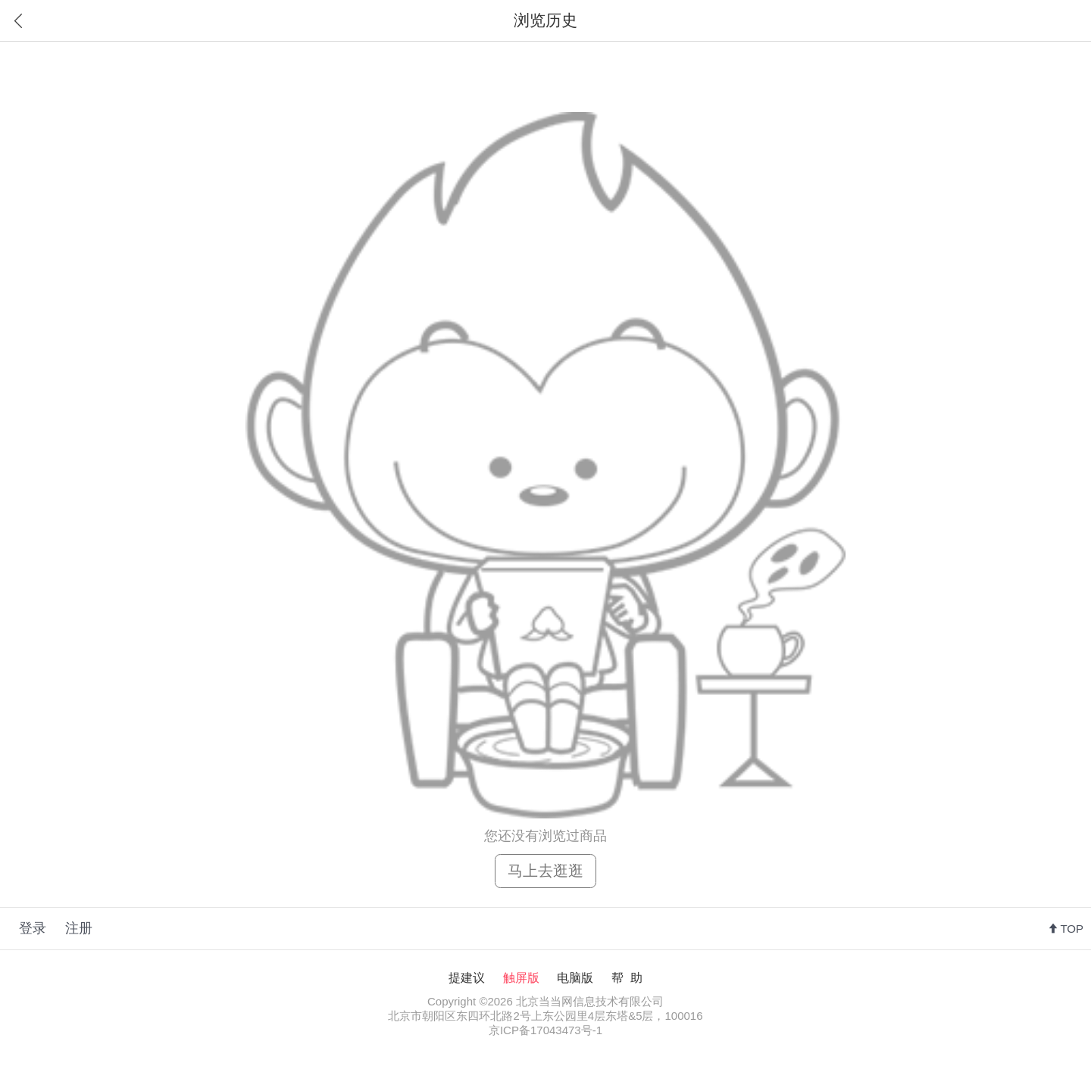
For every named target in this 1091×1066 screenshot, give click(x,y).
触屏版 (521, 977)
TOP (1071, 928)
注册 (78, 928)
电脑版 (575, 977)
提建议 (467, 977)
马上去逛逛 (545, 870)
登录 (32, 928)
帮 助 (626, 977)
